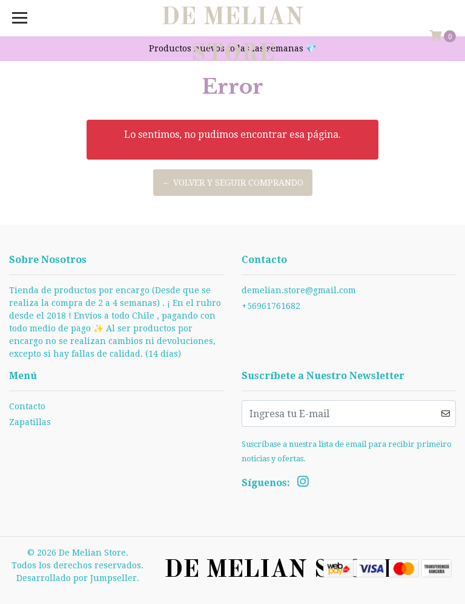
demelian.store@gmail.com (299, 290)
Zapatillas (30, 422)
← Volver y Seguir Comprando (232, 182)
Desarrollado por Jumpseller (76, 578)
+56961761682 (271, 306)
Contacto (27, 406)
